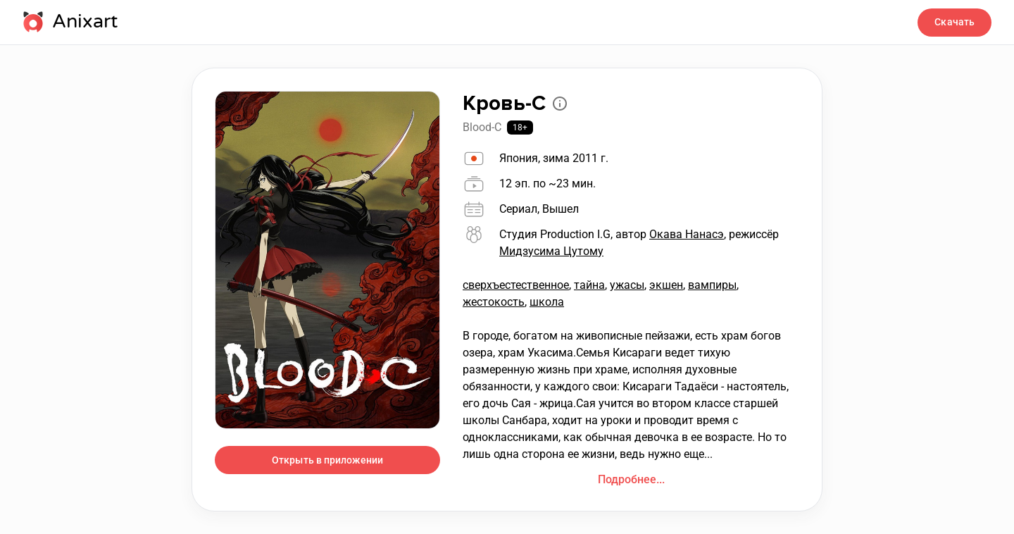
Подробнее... (631, 479)
